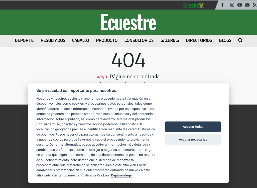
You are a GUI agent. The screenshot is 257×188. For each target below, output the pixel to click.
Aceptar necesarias (193, 139)
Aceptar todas (193, 127)
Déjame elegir (121, 175)
